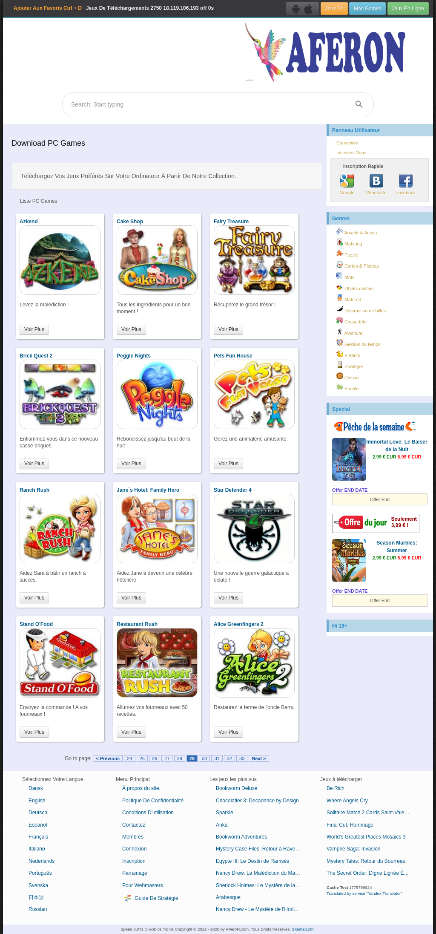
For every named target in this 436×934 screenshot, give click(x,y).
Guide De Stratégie (150, 899)
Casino (347, 376)
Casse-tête (351, 320)
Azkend (29, 222)
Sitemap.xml (303, 929)
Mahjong (349, 242)
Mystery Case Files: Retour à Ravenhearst (261, 849)
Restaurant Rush (137, 624)
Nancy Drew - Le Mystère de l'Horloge (259, 909)
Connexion (347, 142)
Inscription (134, 861)
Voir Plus (34, 329)
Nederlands (41, 861)
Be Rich (335, 788)
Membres (132, 837)
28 (179, 758)
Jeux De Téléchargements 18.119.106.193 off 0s (114, 8)
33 (241, 758)
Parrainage (134, 873)
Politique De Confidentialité (153, 801)
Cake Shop (130, 222)
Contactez (133, 825)
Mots (345, 276)
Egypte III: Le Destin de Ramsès (252, 861)
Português (40, 873)
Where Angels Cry (347, 801)
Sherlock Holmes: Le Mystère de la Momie (261, 885)
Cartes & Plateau (357, 264)
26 (154, 758)
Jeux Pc (334, 9)
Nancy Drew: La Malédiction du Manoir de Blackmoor (261, 873)
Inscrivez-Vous (351, 152)
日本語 (36, 897)
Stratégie (349, 365)
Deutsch (38, 813)
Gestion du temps (358, 343)
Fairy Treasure (231, 222)
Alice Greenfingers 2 (239, 624)
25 (142, 758)
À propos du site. (141, 788)
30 (204, 758)
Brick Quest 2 (36, 356)
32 (229, 758)
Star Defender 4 (233, 490)
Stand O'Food (36, 624)
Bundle (347, 387)
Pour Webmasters (142, 885)
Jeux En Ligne (408, 9)
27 (166, 758)
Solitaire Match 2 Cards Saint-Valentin (370, 813)
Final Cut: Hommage (350, 825)
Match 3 (348, 298)
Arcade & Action (356, 231)
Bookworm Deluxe (236, 788)
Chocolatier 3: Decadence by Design (257, 801)
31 (216, 758)
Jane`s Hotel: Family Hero (148, 490)
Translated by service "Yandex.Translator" (364, 893)
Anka (221, 825)
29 (192, 758)
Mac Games (367, 9)
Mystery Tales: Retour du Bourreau (366, 861)
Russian (38, 909)
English (37, 801)
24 (129, 758)
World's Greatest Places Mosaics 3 (366, 837)
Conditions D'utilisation (148, 813)
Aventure (349, 332)
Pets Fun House (233, 356)
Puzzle (347, 253)
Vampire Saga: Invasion (354, 849)
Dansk (36, 788)
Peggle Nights (134, 356)
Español (38, 825)
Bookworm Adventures (241, 837)
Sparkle (224, 813)
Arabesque (228, 897)
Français (38, 837)
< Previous (108, 758)
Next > (259, 758)
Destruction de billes (361, 309)
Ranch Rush (34, 490)
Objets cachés (354, 287)
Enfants (348, 354)
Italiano (37, 849)
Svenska (38, 885)
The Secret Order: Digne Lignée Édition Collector (372, 873)
